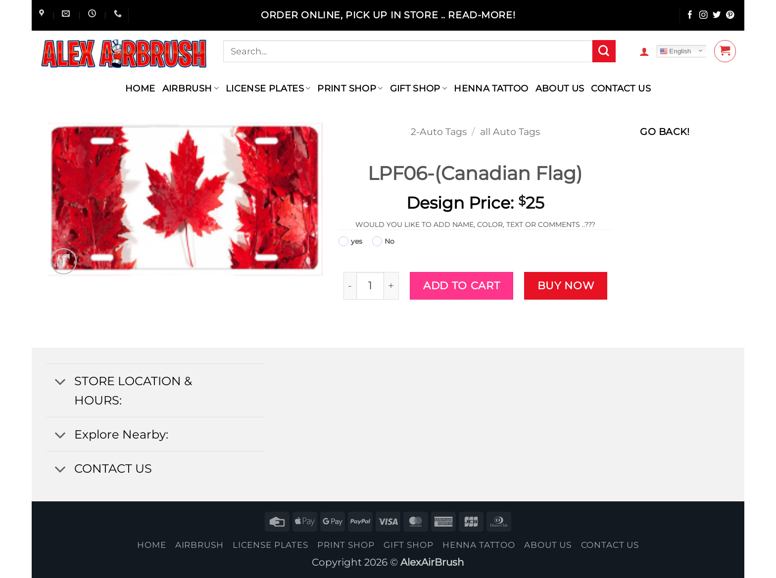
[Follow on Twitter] (717, 15)
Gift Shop (418, 88)
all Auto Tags (510, 131)
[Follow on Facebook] (690, 15)
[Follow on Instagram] (703, 15)
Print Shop (350, 88)
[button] (644, 51)
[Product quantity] (370, 285)
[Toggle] (60, 382)
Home (140, 88)
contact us (621, 88)
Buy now (565, 285)
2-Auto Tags (439, 131)
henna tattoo (491, 88)
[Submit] (603, 51)
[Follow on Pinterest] (730, 15)
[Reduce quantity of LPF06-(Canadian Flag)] (350, 285)
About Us (559, 88)
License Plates (268, 88)
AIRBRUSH (190, 88)
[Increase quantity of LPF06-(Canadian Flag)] (391, 285)
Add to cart (461, 285)
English (675, 51)
